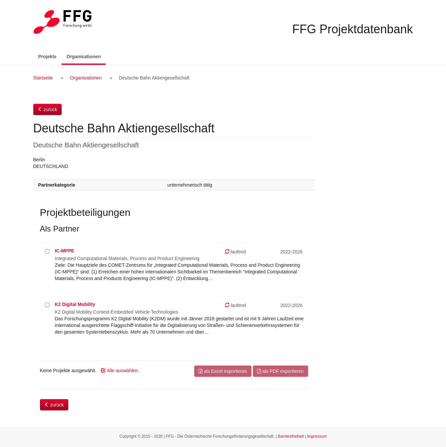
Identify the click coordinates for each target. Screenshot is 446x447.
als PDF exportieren (280, 371)
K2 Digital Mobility (75, 304)
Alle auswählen (119, 370)
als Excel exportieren (223, 371)
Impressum (317, 436)
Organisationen (86, 56)
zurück (47, 109)
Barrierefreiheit (291, 436)
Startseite (43, 77)
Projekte (47, 56)
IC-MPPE (64, 250)
